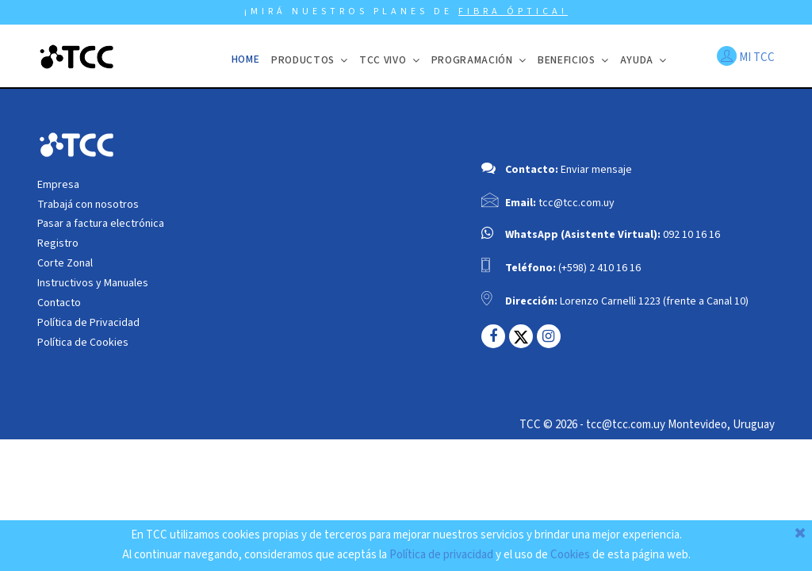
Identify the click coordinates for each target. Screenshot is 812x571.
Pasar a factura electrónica (100, 224)
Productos (303, 59)
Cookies (570, 554)
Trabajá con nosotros (88, 205)
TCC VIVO (382, 59)
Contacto (59, 303)
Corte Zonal (65, 263)
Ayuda (636, 59)
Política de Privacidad (88, 323)
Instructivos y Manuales (92, 283)
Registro (58, 243)
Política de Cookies (82, 343)
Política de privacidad (441, 554)
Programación (472, 59)
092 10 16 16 (691, 235)
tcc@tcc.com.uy (576, 203)
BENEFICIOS (567, 59)
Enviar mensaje (596, 170)
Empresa (58, 185)
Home (246, 59)
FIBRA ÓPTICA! (513, 11)
